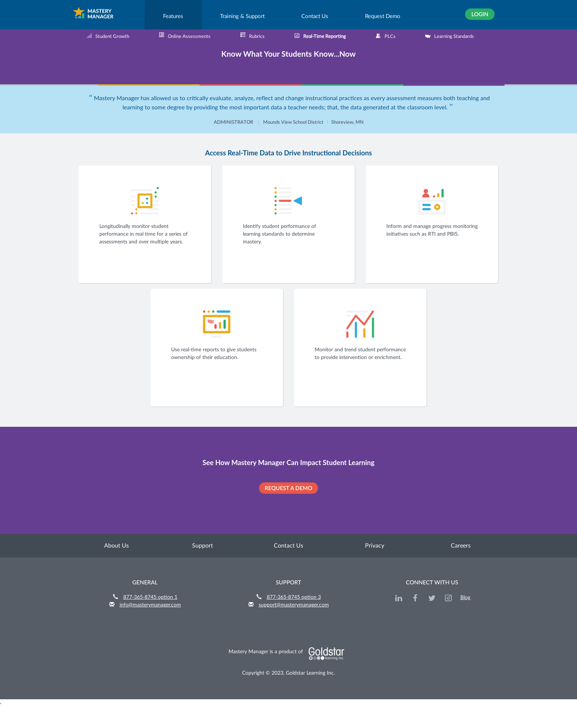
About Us (116, 546)
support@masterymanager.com (294, 605)
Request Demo (382, 16)
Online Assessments (184, 35)
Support (202, 546)
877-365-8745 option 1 (150, 597)
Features (173, 16)
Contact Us (314, 16)
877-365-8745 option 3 (294, 597)
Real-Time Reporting (320, 35)
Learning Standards (449, 35)
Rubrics (252, 35)
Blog (465, 597)
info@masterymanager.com (150, 605)
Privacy (374, 546)
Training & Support (242, 16)
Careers (461, 546)
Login (479, 14)
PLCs (385, 35)
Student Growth (107, 35)
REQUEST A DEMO (288, 488)
